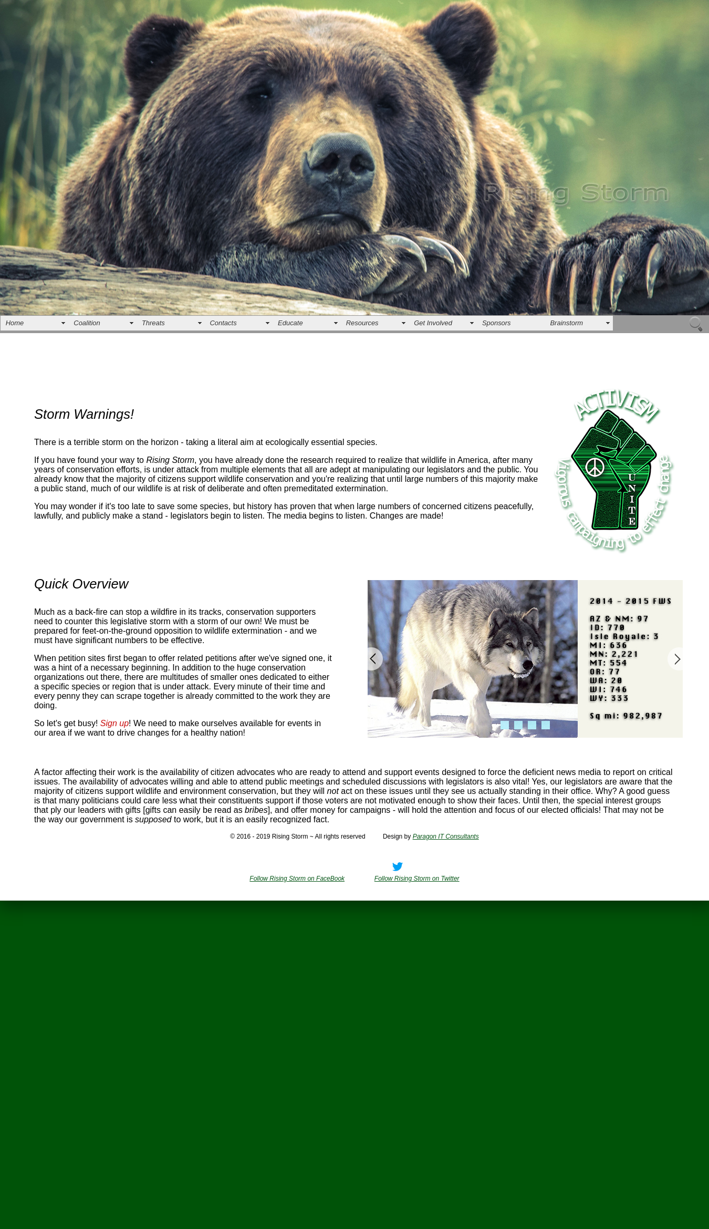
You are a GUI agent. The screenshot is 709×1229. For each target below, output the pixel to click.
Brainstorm (566, 323)
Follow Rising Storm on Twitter (417, 878)
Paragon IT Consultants (446, 836)
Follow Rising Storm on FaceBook (297, 878)
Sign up (114, 723)
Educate (290, 323)
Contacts (223, 323)
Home (15, 323)
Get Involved (433, 323)
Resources (362, 323)
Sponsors (496, 323)
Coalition (87, 323)
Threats (153, 323)
